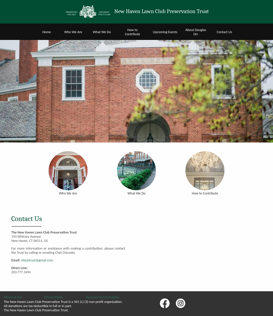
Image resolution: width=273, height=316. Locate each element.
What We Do (102, 32)
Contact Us (224, 32)
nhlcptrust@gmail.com (37, 260)
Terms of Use (13, 297)
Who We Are (73, 32)
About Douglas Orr (195, 32)
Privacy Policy (53, 297)
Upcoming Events (165, 32)
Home (46, 32)
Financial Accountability (103, 297)
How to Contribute (132, 32)
